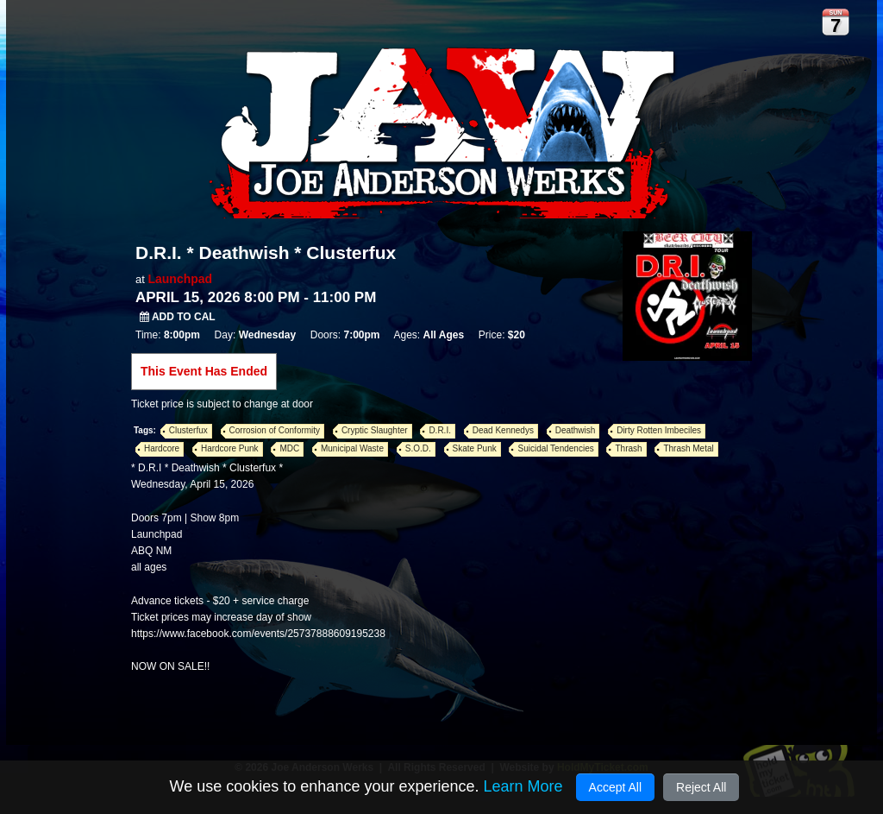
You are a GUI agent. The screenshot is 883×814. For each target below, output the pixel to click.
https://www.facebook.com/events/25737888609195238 (258, 634)
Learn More (522, 786)
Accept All (615, 787)
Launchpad (179, 279)
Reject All (701, 787)
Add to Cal (178, 317)
